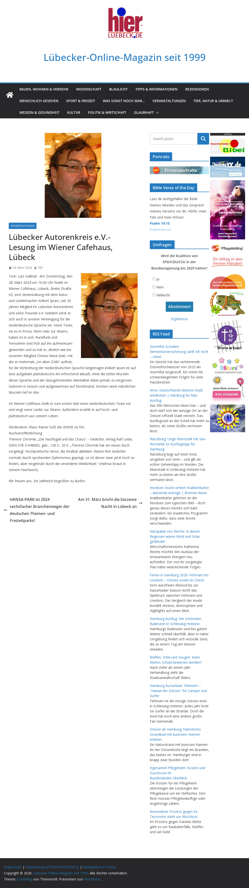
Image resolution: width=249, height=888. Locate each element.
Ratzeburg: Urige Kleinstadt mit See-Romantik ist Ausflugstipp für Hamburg (178, 444)
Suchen (203, 138)
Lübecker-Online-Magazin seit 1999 (125, 57)
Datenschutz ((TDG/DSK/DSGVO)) (52, 867)
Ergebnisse (179, 319)
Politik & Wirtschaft (107, 112)
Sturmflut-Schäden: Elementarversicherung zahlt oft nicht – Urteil (179, 351)
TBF (40, 268)
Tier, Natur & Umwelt (213, 100)
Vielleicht (163, 295)
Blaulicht (118, 89)
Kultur (73, 112)
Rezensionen (197, 89)
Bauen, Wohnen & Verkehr (43, 89)
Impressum (13, 867)
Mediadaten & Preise (99, 867)
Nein (160, 287)
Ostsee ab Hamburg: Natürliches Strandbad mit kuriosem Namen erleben (175, 734)
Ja (157, 279)
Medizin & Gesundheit (39, 112)
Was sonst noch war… (124, 100)
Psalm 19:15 (160, 223)
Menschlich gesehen (38, 100)
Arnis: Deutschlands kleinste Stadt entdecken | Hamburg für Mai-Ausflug (176, 395)
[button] (156, 112)
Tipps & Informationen (156, 89)
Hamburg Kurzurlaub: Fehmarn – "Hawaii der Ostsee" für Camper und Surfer (178, 690)
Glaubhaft (144, 112)
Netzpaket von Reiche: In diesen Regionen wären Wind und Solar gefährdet (175, 536)
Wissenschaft (88, 89)
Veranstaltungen (169, 100)
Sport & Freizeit (80, 100)
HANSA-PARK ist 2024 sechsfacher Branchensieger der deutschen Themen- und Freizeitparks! (37, 510)
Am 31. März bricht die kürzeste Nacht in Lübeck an (110, 503)
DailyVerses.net (160, 230)
